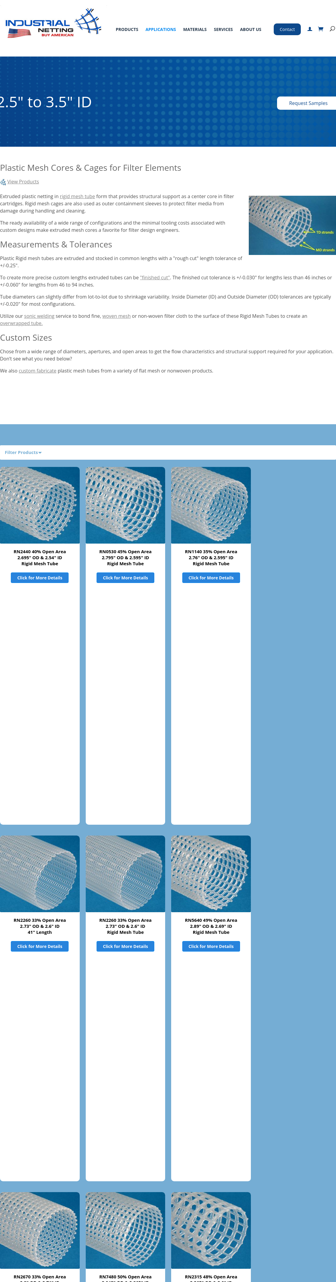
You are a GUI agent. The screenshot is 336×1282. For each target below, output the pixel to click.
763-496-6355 (254, 1210)
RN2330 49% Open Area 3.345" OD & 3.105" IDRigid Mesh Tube (40, 952)
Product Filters (21, 1142)
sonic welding (39, 316)
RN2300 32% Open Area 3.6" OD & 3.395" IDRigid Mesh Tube (211, 952)
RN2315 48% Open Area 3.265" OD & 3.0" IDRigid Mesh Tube (211, 821)
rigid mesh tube (77, 196)
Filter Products (21, 452)
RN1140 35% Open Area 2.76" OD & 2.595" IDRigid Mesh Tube (211, 557)
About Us (250, 29)
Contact (287, 29)
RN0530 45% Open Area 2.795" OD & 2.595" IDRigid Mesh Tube (125, 557)
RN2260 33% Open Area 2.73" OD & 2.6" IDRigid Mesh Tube (125, 689)
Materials (195, 29)
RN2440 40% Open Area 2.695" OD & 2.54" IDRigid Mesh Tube (40, 557)
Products (127, 29)
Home (11, 1201)
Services (223, 29)
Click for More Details (39, 578)
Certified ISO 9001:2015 (253, 1252)
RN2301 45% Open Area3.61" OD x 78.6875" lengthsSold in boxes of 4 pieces (211, 1084)
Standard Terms (170, 1201)
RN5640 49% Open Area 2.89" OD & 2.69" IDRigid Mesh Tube (211, 689)
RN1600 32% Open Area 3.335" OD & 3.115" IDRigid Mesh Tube (125, 952)
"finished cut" (155, 277)
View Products (23, 181)
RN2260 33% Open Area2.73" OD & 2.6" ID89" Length (125, 1084)
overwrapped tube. (21, 323)
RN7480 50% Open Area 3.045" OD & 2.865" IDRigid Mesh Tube (125, 821)
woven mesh (116, 316)
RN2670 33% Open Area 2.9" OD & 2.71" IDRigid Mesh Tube (40, 821)
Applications (161, 29)
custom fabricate (37, 370)
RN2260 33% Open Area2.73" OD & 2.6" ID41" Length (40, 689)
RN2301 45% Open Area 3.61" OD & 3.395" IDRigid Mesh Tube (40, 1084)
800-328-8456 (239, 1202)
